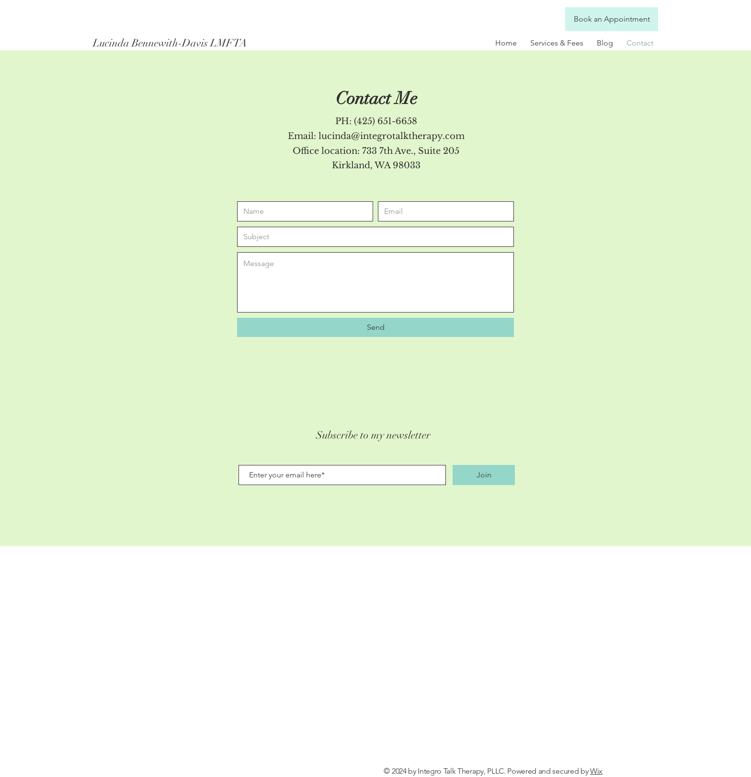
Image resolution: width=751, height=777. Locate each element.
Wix (596, 771)
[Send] (375, 327)
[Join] (484, 475)
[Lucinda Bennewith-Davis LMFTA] (178, 43)
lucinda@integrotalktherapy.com (392, 136)
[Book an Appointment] (611, 19)
